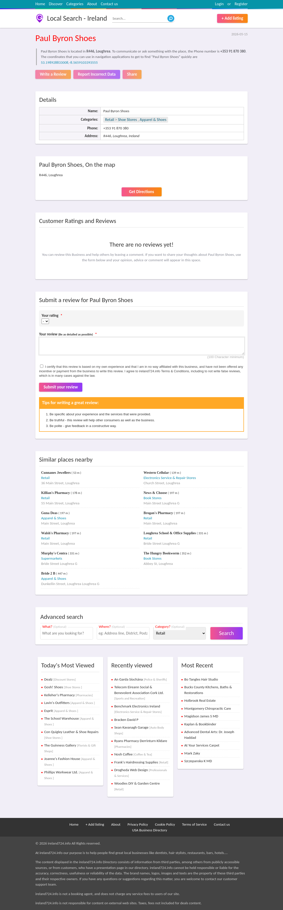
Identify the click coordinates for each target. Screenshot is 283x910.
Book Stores (152, 498)
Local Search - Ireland (77, 18)
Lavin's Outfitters (69, 702)
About (92, 3)
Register (241, 3)
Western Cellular (156, 473)
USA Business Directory (149, 830)
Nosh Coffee (133, 754)
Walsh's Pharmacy (55, 533)
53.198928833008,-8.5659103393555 (69, 62)
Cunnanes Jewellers (56, 473)
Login (219, 3)
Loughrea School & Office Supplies (170, 533)
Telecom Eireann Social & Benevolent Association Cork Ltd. (139, 692)
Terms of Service (194, 824)
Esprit (61, 710)
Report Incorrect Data (97, 74)
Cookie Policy (165, 824)
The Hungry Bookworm (161, 553)
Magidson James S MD (201, 716)
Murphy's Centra (54, 553)
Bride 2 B (48, 573)
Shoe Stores (128, 119)
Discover (55, 3)
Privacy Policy (138, 824)
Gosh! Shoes (63, 687)
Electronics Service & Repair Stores (169, 478)
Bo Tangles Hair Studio (201, 679)
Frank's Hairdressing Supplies (141, 762)
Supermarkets (51, 558)
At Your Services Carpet (201, 745)
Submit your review (61, 387)
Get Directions (141, 191)
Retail (109, 119)
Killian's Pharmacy (56, 493)
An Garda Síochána (140, 679)
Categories (75, 3)
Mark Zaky (192, 753)
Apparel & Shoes (153, 119)
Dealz (60, 679)
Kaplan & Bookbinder (200, 724)
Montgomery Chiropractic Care (207, 708)
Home (40, 3)
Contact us (109, 3)
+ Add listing (232, 18)
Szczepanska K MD (198, 761)
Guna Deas (49, 513)
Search (226, 633)
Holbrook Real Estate (200, 700)
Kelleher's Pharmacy (68, 695)
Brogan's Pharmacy (158, 513)
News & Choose (155, 493)
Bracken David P (126, 719)
